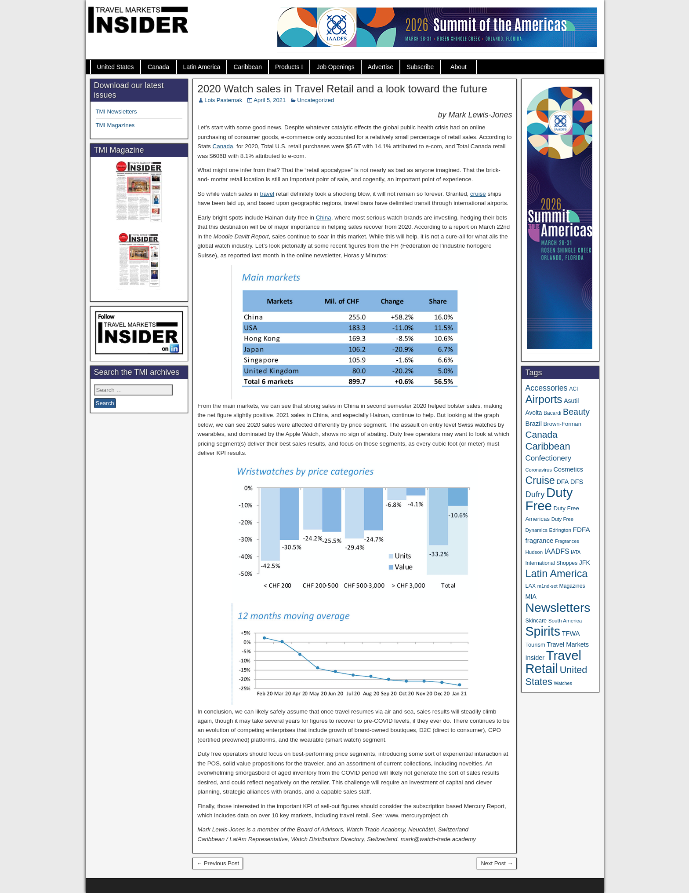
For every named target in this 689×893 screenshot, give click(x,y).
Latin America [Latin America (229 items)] (556, 573)
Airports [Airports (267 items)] (543, 399)
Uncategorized (315, 100)
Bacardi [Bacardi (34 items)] (552, 413)
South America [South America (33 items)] (565, 620)
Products (287, 66)
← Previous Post (217, 863)
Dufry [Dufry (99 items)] (534, 494)
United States (115, 66)
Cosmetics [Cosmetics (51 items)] (568, 469)
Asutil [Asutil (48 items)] (571, 400)
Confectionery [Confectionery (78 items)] (548, 458)
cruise (478, 193)
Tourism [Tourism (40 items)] (535, 644)
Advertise (380, 66)
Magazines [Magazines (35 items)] (572, 586)
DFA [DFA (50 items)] (562, 481)
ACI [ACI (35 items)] (573, 389)
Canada (158, 66)
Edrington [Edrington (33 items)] (560, 530)
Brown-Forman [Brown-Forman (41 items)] (562, 424)
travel (267, 193)
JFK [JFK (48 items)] (584, 562)
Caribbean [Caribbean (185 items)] (547, 446)
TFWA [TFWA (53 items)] (571, 633)
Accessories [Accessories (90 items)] (546, 388)
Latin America (202, 66)
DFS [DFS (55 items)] (577, 481)
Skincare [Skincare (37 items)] (536, 621)
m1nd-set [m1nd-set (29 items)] (547, 586)
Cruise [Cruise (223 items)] (540, 480)
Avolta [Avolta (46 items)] (533, 413)
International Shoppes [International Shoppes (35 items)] (551, 563)
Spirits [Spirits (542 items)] (542, 631)
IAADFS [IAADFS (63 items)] (556, 551)
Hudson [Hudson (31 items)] (534, 552)
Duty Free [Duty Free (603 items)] (549, 499)
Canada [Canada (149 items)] (541, 434)
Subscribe (420, 66)
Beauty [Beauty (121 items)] (576, 412)
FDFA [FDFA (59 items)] (581, 529)
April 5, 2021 (270, 100)
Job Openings (335, 66)
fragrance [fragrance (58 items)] (539, 540)
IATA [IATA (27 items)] (575, 552)
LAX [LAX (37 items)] (530, 586)
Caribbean (247, 66)
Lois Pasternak (223, 100)
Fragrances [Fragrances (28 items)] (567, 541)
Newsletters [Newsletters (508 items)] (557, 607)
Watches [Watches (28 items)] (563, 683)
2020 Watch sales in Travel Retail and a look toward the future (342, 89)
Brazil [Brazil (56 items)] (533, 423)
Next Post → (497, 863)
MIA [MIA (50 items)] (530, 596)
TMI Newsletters (116, 111)
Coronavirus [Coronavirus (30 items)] (538, 469)
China (323, 217)
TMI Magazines (115, 125)
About (458, 66)
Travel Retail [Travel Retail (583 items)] (553, 662)
